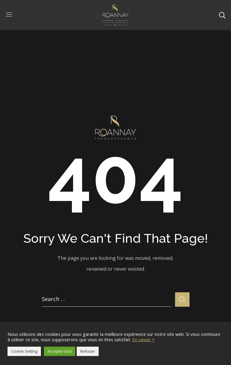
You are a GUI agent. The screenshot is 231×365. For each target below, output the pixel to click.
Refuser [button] (87, 351)
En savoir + (143, 339)
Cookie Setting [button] (24, 351)
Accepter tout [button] (60, 351)
